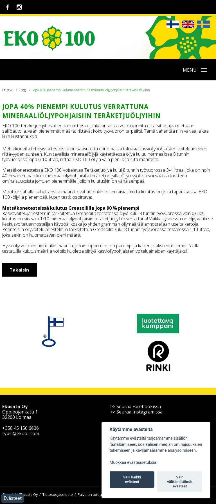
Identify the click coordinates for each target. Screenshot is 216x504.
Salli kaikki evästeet (132, 479)
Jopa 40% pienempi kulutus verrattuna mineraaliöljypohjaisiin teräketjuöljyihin (91, 90)
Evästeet (13, 498)
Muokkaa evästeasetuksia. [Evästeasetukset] (134, 462)
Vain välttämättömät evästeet (179, 481)
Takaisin (19, 270)
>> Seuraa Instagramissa (136, 412)
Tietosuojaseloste (57, 494)
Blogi (22, 90)
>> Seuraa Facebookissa (135, 406)
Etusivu (7, 90)
